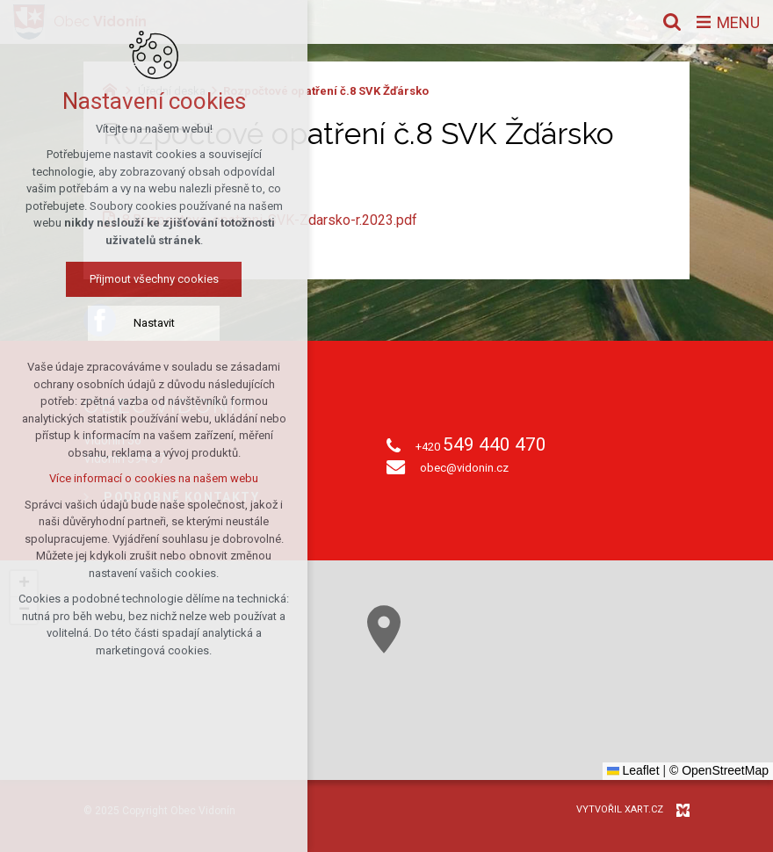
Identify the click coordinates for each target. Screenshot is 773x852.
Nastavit (154, 322)
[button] (384, 629)
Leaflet (633, 770)
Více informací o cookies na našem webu (153, 478)
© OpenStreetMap (719, 770)
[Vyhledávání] (672, 22)
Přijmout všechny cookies (154, 278)
